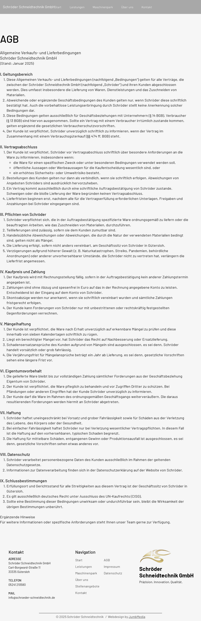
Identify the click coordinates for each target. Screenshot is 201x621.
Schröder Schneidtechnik (159, 571)
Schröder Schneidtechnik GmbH (29, 7)
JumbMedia (137, 617)
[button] (77, 7)
